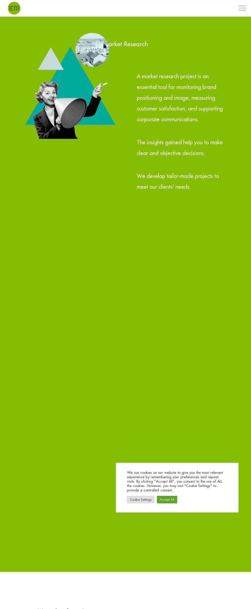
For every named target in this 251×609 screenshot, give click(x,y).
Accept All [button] (167, 499)
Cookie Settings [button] (140, 499)
